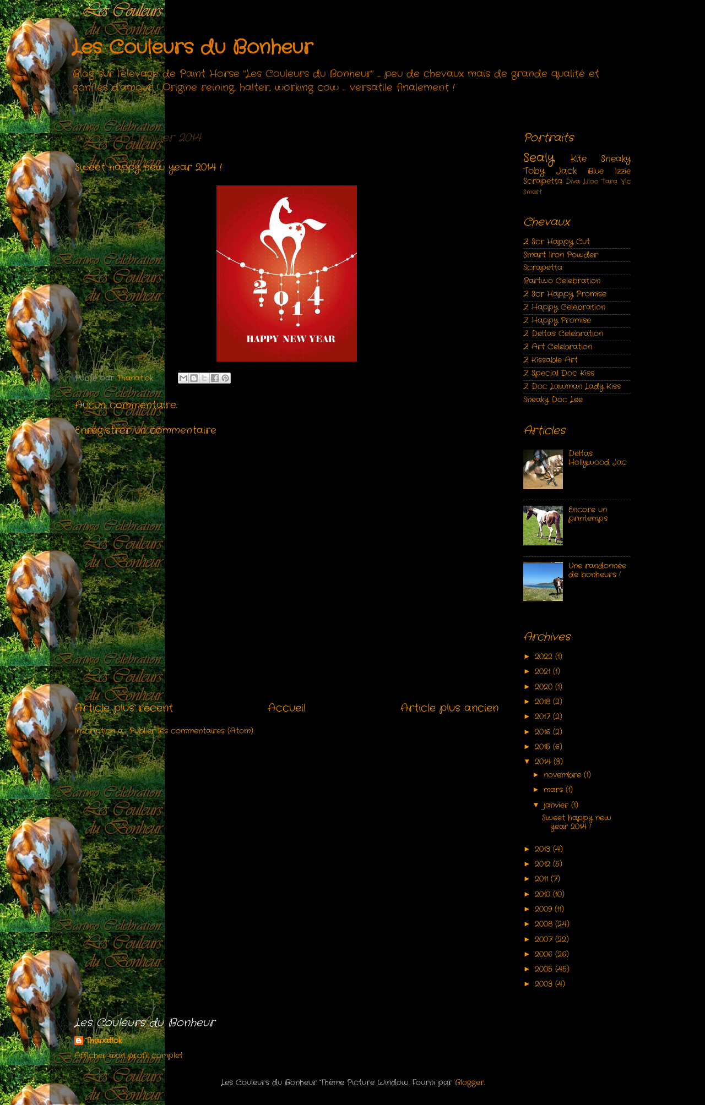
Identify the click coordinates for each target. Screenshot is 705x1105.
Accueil (287, 708)
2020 (545, 687)
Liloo (591, 181)
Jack (566, 171)
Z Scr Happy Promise (564, 294)
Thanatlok (103, 1041)
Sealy (539, 158)
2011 (543, 879)
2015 (544, 747)
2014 (544, 762)
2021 (544, 671)
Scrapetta (542, 181)
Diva (573, 181)
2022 (545, 657)
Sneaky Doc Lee (553, 400)
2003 (545, 984)
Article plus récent (123, 708)
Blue (596, 171)
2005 (545, 969)
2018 (544, 702)
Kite (579, 158)
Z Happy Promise (557, 320)
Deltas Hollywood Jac (597, 458)
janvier (557, 805)
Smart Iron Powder (560, 255)
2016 (544, 732)
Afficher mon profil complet (128, 1056)
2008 (545, 924)
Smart (532, 192)
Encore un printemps (588, 514)
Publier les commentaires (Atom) (191, 731)
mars (555, 790)
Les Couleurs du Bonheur (192, 48)
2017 (544, 717)
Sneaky (616, 158)
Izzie (623, 171)
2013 (544, 849)
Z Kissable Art (550, 360)
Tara (609, 181)
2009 (545, 909)
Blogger (469, 1082)
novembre (564, 775)
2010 (544, 894)
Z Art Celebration (557, 347)
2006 (545, 954)
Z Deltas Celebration (563, 334)
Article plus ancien (449, 708)
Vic (626, 181)
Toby (534, 171)
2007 (545, 939)
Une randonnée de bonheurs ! (597, 570)
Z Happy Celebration (564, 307)
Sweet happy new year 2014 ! (576, 822)
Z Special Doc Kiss (558, 373)
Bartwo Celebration (561, 281)
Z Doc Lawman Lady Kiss (572, 386)
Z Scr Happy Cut (556, 242)
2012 (544, 864)
